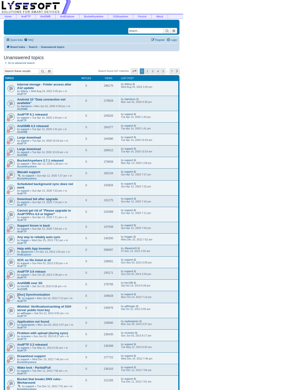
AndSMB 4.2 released (33, 126)
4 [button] (158, 71)
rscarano (26, 336)
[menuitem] (28, 40)
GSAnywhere (120, 16)
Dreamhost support (31, 356)
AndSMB (45, 16)
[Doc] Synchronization (33, 294)
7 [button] (172, 71)
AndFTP (26, 16)
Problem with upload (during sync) (42, 333)
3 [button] (152, 71)
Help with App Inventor (34, 248)
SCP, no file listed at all (34, 260)
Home (8, 16)
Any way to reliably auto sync (39, 237)
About (159, 16)
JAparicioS (27, 251)
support (25, 117)
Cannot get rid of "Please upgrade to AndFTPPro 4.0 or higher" (44, 212)
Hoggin (25, 240)
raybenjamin (28, 324)
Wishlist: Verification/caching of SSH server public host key (44, 308)
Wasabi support (28, 172)
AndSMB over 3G (30, 283)
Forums (142, 16)
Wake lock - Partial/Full (34, 367)
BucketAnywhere (94, 16)
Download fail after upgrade (37, 199)
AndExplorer (67, 16)
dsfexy (24, 91)
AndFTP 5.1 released (32, 114)
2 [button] (147, 71)
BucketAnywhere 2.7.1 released (40, 160)
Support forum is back (33, 225)
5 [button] (163, 71)
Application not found (33, 321)
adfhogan (26, 313)
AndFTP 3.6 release (31, 271)
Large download (29, 137)
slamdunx (26, 106)
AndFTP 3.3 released (32, 344)
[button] (134, 71)
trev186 (25, 286)
